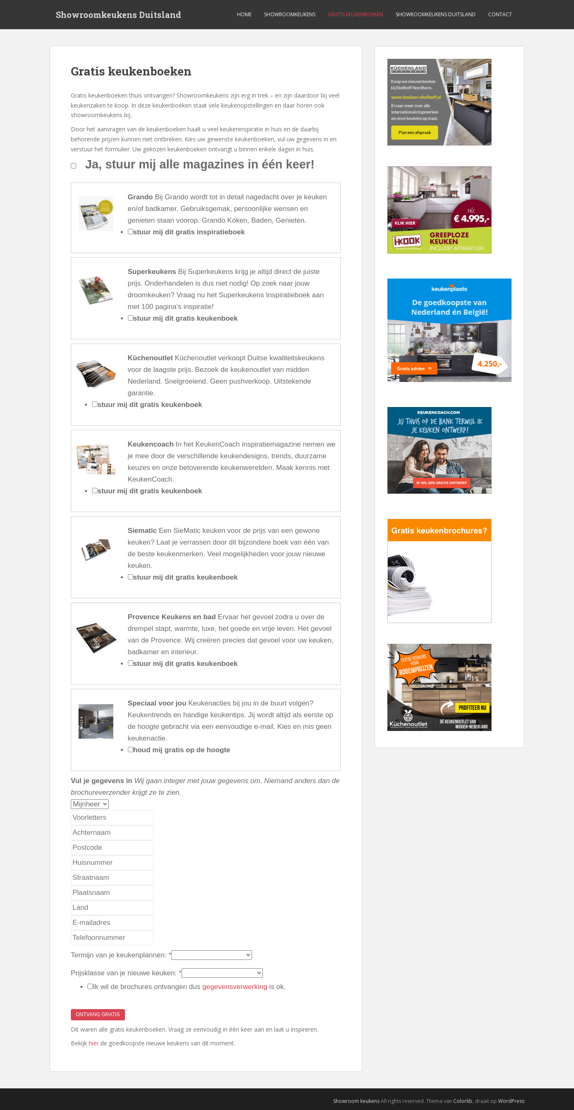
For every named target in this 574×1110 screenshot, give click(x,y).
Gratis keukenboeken (355, 14)
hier (94, 1043)
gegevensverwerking (234, 987)
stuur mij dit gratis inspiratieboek (189, 232)
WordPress (511, 1101)
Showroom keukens (356, 1101)
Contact (500, 14)
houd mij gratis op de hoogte (181, 750)
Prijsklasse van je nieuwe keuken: (126, 973)
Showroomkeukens (289, 14)
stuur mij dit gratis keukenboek (185, 318)
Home (244, 14)
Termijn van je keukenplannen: (121, 955)
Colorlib (462, 1101)
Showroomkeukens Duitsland (118, 14)
